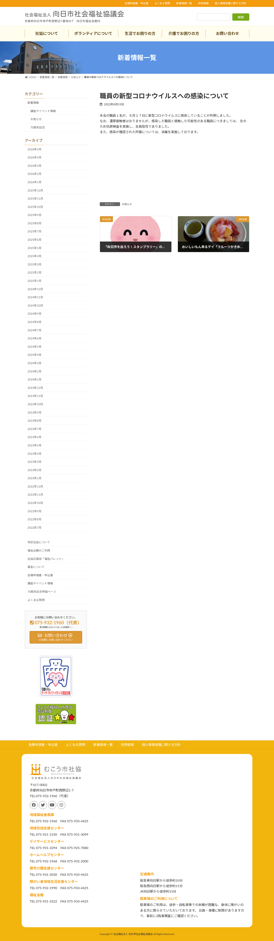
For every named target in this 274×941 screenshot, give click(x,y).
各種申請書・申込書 (136, 3)
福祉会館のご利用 (39, 550)
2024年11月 (35, 297)
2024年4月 (34, 354)
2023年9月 (34, 412)
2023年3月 (34, 461)
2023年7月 (34, 429)
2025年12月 (35, 190)
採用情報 (203, 3)
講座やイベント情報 (43, 111)
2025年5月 (34, 248)
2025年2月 (34, 272)
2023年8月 (34, 420)
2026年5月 (34, 149)
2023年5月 (34, 445)
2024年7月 (34, 330)
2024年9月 (34, 313)
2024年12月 (35, 289)
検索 (241, 17)
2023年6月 (34, 437)
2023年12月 (35, 387)
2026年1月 (34, 182)
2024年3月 (34, 363)
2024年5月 (34, 346)
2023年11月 (35, 396)
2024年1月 (34, 379)
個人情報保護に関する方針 (230, 3)
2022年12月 (35, 486)
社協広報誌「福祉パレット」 (46, 558)
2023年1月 (34, 478)
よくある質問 (162, 3)
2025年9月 (34, 215)
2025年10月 (35, 207)
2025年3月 (34, 264)
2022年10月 (35, 503)
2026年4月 (34, 157)
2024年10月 (35, 305)
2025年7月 (34, 231)
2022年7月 (34, 527)
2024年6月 (34, 338)
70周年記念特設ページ (42, 591)
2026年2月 (34, 173)
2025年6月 (34, 239)
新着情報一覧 (184, 3)
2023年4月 (34, 453)
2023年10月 (35, 404)
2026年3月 (34, 165)
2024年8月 (34, 322)
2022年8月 (34, 519)
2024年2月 (34, 371)
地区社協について (39, 542)
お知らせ (127, 204)
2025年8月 (34, 223)
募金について (36, 567)
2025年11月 (35, 198)
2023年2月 (34, 470)
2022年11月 (35, 494)
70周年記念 (37, 127)
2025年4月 (34, 256)
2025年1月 (34, 280)
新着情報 (33, 102)
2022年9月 (34, 511)
